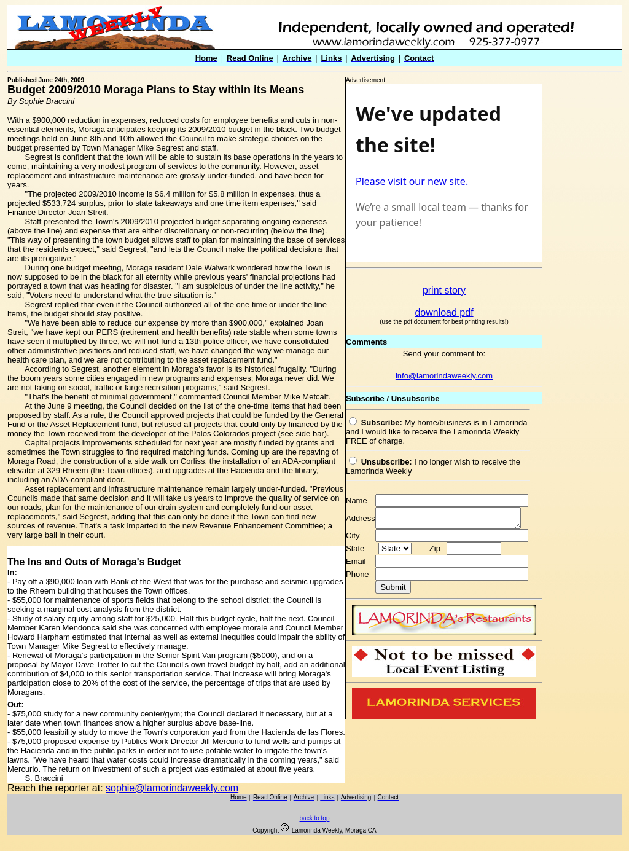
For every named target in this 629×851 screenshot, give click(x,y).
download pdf (444, 312)
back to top (315, 818)
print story (444, 290)
